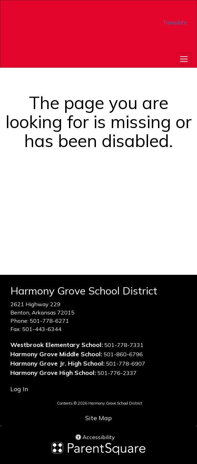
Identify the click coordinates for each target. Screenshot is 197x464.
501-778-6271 (49, 320)
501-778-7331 (124, 344)
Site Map (98, 418)
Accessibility (95, 437)
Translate (175, 22)
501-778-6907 (125, 363)
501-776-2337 (117, 372)
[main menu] (183, 59)
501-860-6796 (123, 354)
